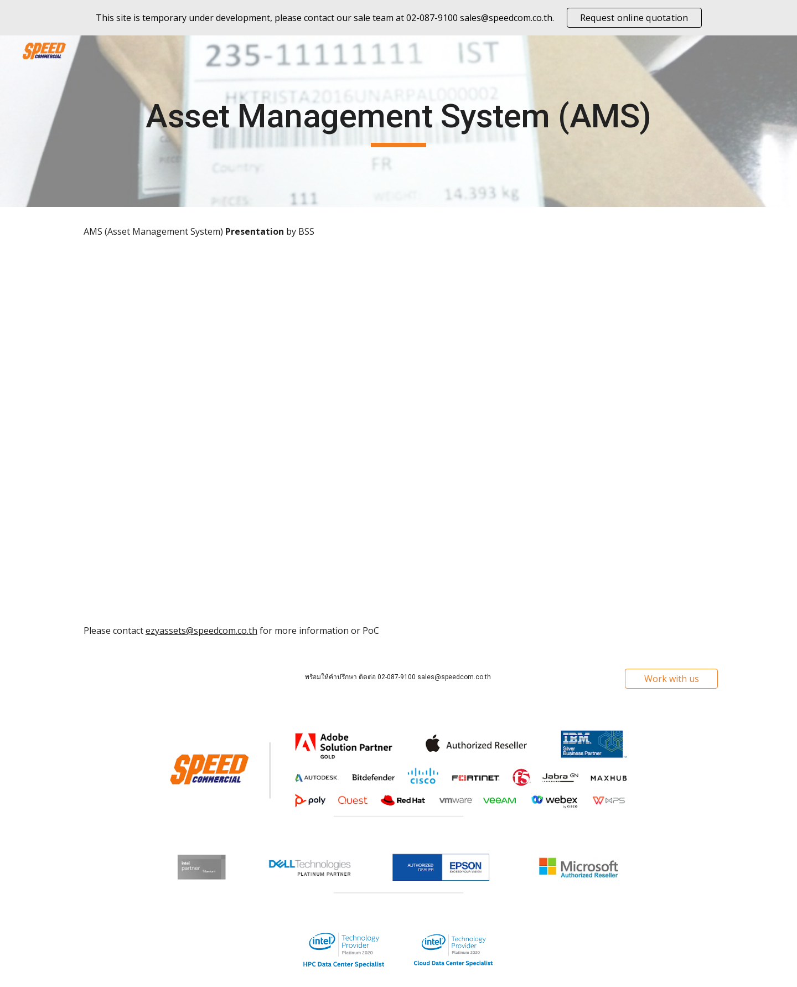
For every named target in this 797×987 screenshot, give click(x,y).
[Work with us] (671, 679)
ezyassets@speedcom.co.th (201, 630)
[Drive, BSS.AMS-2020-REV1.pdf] (398, 431)
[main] (398, 121)
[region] (398, 17)
